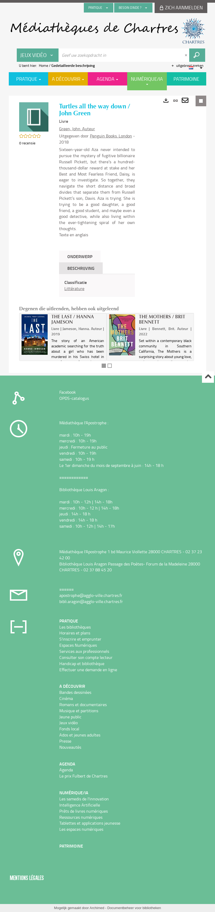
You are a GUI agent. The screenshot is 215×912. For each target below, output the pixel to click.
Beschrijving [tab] (80, 268)
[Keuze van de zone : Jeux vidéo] (38, 55)
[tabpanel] (97, 285)
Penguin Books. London (111, 136)
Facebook (67, 392)
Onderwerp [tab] (79, 256)
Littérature (74, 288)
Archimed (97, 908)
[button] (33, 116)
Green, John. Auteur (77, 129)
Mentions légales (27, 877)
